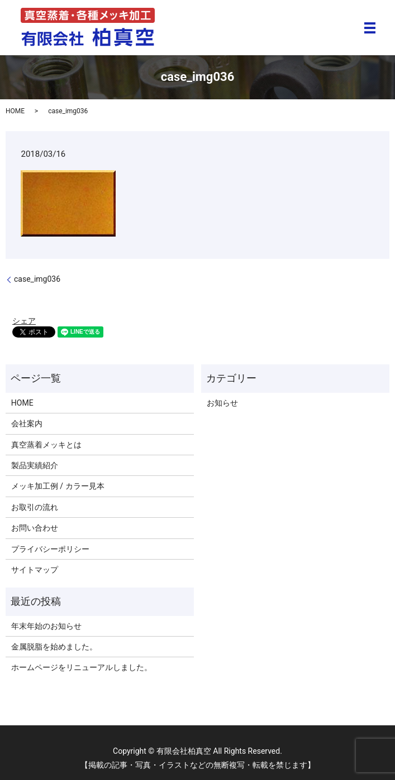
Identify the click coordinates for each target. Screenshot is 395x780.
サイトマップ (34, 569)
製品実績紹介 (34, 465)
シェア (24, 320)
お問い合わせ (34, 527)
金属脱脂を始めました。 (54, 646)
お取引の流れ (34, 507)
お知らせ (222, 402)
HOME (15, 111)
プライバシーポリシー (50, 549)
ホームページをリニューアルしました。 (81, 667)
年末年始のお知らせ (46, 626)
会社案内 (26, 423)
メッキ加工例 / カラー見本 (57, 486)
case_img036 (37, 279)
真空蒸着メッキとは (46, 444)
